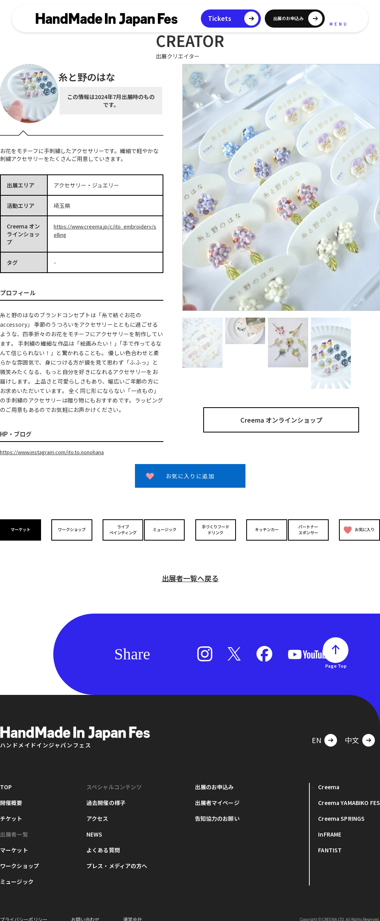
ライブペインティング (118, 529)
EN (316, 729)
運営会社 (132, 909)
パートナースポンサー (310, 529)
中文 (352, 729)
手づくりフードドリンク (213, 529)
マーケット (22, 529)
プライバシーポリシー (23, 909)
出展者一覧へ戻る (190, 568)
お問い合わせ (85, 909)
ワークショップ (70, 529)
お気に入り (358, 529)
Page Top (335, 655)
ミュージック (166, 529)
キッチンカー (262, 529)
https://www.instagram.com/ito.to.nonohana (60, 452)
